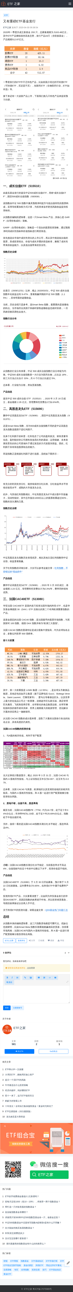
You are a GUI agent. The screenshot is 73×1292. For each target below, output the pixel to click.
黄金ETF (7, 1274)
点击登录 (31, 968)
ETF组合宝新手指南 (12, 1265)
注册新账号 (17, 1008)
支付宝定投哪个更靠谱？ (16, 1238)
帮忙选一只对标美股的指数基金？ (20, 1207)
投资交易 (36, 1270)
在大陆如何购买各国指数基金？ (19, 1228)
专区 (16, 1270)
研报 (5, 1261)
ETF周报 (14, 1261)
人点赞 (9, 940)
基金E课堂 (28, 1265)
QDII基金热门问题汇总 (56, 910)
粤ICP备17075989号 (42, 1289)
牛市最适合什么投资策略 (16, 1085)
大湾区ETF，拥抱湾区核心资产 (19, 1074)
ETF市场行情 (52, 1261)
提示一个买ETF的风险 (15, 1080)
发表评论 (21, 940)
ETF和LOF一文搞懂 (14, 1069)
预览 (9, 982)
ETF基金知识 (55, 1270)
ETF (6, 15)
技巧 (44, 1270)
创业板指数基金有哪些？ (16, 1212)
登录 (7, 1008)
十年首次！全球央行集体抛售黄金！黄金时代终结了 (29, 1106)
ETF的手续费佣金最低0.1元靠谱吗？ (22, 1196)
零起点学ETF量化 (54, 1265)
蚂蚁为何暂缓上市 (13, 1101)
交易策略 (7, 1270)
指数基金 (25, 1261)
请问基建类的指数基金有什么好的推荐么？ (26, 1243)
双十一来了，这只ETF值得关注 (19, 1095)
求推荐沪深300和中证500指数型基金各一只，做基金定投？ (32, 1217)
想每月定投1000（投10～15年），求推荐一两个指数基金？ (32, 1201)
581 (14, 1044)
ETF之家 (7, 27)
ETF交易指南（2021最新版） (18, 1111)
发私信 (53, 1051)
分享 (32, 940)
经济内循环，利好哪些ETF (17, 1090)
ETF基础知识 (37, 1261)
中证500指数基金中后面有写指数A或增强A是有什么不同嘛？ (33, 1222)
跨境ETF (39, 1265)
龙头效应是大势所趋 (15, 1116)
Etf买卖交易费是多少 (14, 1233)
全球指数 (25, 1270)
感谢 (51, 940)
